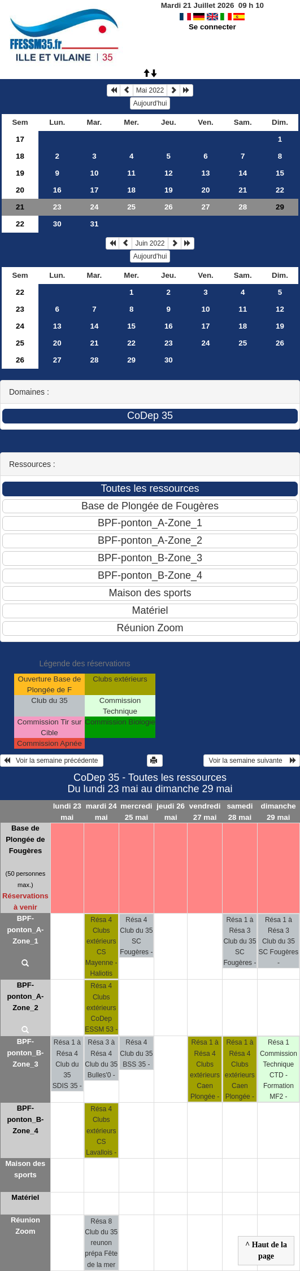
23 (57, 207)
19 (20, 173)
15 (280, 173)
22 (280, 190)
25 (131, 207)
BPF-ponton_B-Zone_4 (25, 1119)
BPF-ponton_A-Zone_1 (25, 929)
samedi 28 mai (240, 811)
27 (206, 207)
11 (131, 173)
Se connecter (212, 27)
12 (168, 173)
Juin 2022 (149, 243)
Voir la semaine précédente (51, 761)
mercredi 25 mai (136, 811)
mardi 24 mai (101, 811)
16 (57, 190)
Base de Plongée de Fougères (25, 839)
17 (20, 139)
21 (242, 190)
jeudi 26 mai (170, 811)
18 (20, 156)
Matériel (25, 1197)
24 (94, 207)
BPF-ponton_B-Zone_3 (25, 1052)
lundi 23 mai (67, 811)
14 (242, 173)
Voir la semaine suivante (252, 761)
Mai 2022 (150, 90)
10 (94, 173)
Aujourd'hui (150, 103)
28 (242, 207)
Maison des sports (25, 1169)
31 (94, 224)
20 (20, 190)
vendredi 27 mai (205, 811)
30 (57, 224)
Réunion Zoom (25, 1225)
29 (131, 360)
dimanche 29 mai (278, 811)
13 (206, 173)
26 (168, 207)
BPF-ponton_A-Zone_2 (25, 996)
